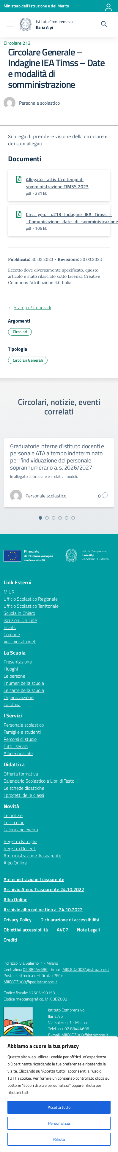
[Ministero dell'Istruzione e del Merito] (36, 6)
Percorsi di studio (20, 739)
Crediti (10, 939)
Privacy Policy (18, 919)
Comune (12, 634)
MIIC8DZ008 (56, 999)
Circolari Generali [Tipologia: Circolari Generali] (28, 360)
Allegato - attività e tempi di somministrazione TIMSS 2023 (57, 183)
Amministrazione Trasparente (32, 855)
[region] (59, 1094)
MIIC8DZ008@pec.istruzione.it (30, 982)
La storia (12, 704)
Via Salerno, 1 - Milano (38, 963)
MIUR (9, 591)
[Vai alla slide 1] (40, 518)
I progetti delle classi (24, 795)
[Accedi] (108, 6)
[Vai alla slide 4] (60, 518)
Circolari (20, 331)
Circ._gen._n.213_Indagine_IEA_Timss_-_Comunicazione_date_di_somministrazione (72, 218)
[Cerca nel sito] (103, 24)
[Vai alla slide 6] (73, 518)
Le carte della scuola (24, 690)
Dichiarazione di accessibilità (69, 919)
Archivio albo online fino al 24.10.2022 (43, 909)
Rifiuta (59, 1139)
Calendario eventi (21, 829)
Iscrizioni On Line (20, 620)
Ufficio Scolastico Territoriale (31, 605)
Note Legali (88, 929)
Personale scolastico (24, 724)
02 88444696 (35, 969)
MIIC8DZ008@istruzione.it (85, 969)
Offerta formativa (21, 773)
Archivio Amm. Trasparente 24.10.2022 (44, 889)
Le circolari (14, 822)
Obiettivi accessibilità (26, 929)
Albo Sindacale (18, 753)
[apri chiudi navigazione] (10, 24)
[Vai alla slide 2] (47, 518)
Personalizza (59, 1123)
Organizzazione (19, 697)
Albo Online (15, 862)
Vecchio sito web (20, 641)
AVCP (62, 929)
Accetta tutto (59, 1107)
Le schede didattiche (24, 788)
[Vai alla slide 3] (53, 518)
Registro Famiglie (20, 841)
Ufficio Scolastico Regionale (31, 598)
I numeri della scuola (24, 683)
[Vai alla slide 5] (66, 518)
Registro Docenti (20, 848)
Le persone (14, 675)
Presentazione (18, 661)
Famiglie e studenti (22, 731)
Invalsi (10, 627)
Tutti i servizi (16, 746)
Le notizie (13, 815)
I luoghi (11, 668)
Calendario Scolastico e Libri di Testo (39, 780)
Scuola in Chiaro (19, 613)
